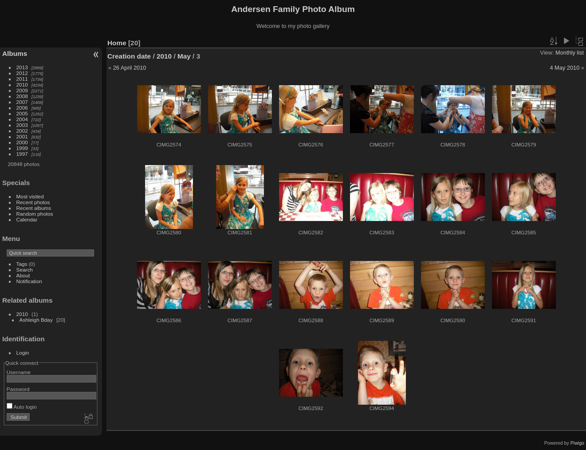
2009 (22, 90)
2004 (22, 119)
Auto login (22, 407)
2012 (22, 73)
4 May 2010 (564, 67)
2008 (22, 96)
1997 (22, 154)
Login (22, 352)
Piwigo (577, 443)
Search (24, 269)
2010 (22, 84)
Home (116, 43)
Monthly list (569, 52)
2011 (22, 79)
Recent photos (33, 202)
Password (18, 389)
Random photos (34, 214)
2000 (22, 142)
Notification (29, 281)
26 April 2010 (129, 67)
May (184, 56)
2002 (22, 131)
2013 (22, 67)
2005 (22, 113)
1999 (22, 148)
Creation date (129, 56)
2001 (22, 136)
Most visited (30, 196)
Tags (22, 264)
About (23, 275)
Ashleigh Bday (36, 320)
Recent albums (33, 208)
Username (19, 372)
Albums (14, 53)
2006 (22, 108)
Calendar (27, 219)
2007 (22, 102)
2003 (22, 125)
